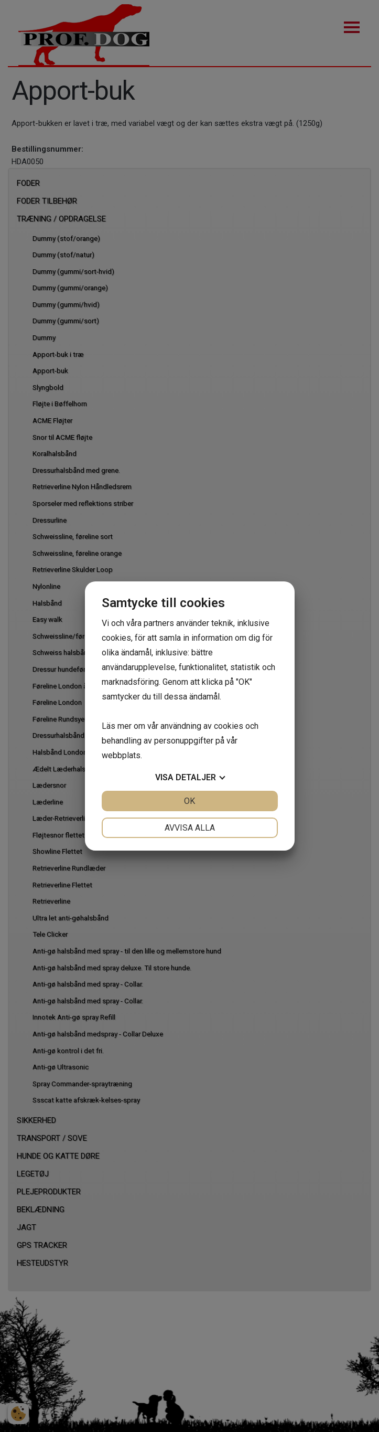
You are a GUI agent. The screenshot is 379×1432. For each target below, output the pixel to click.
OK (189, 801)
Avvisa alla (190, 828)
